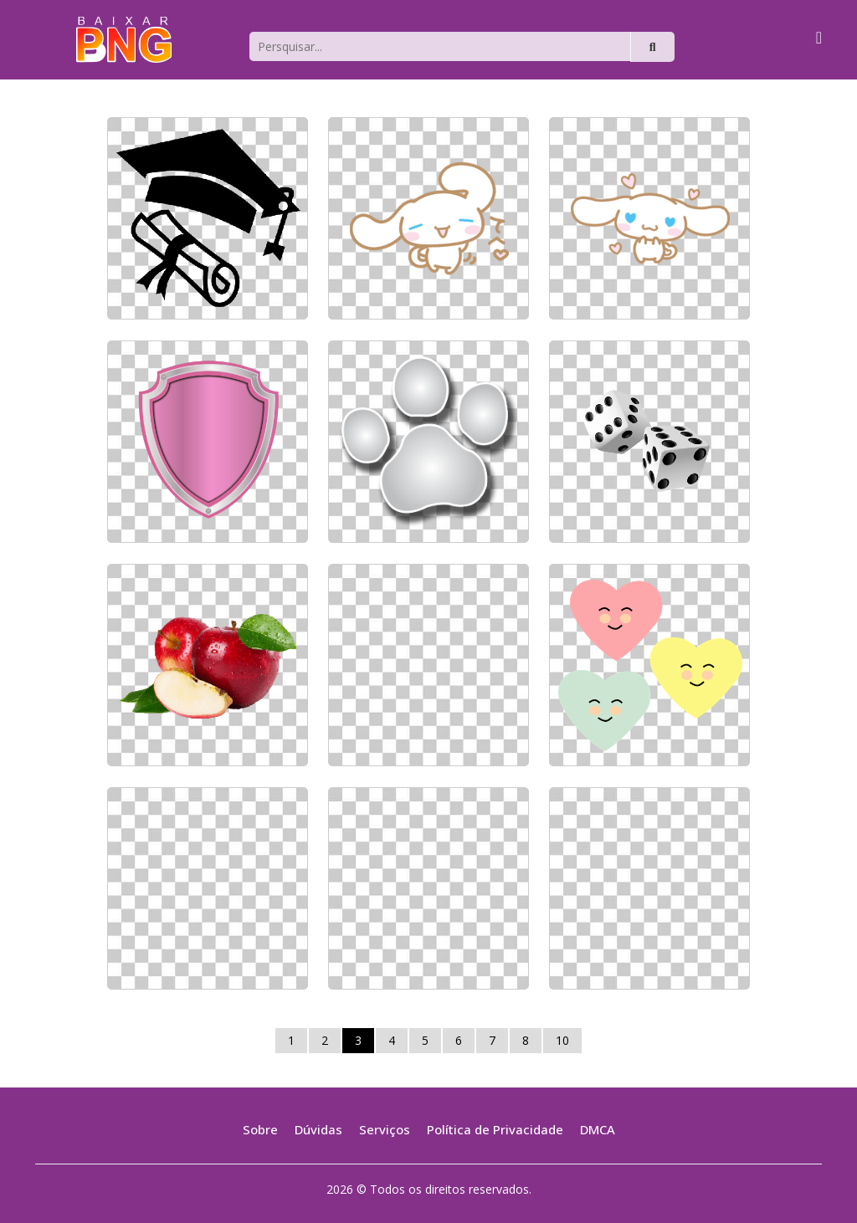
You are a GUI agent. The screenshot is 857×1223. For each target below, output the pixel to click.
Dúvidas (318, 1129)
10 (562, 1040)
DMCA (597, 1129)
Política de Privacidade (495, 1129)
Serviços (384, 1129)
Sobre (260, 1129)
